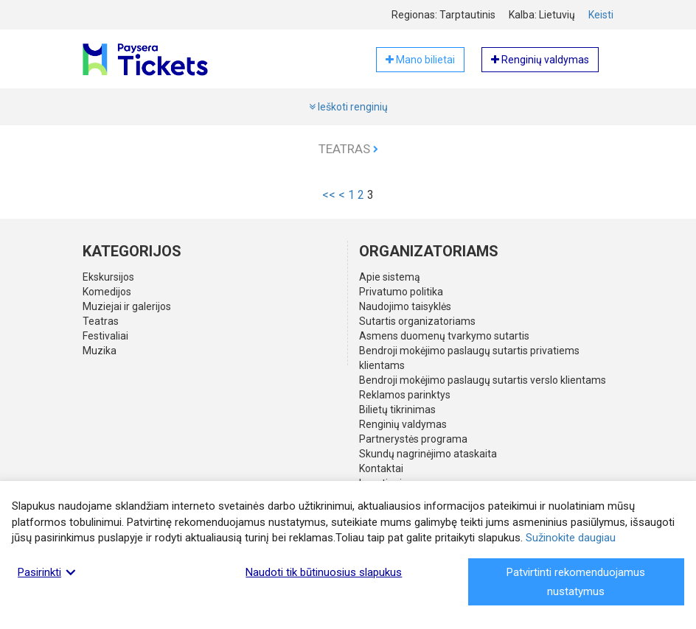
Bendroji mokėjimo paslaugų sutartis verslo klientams (482, 380)
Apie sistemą (389, 277)
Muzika (99, 350)
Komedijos (107, 292)
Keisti (600, 15)
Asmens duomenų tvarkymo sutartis (444, 336)
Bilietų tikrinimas (397, 409)
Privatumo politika (401, 292)
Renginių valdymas (403, 424)
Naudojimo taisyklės (405, 306)
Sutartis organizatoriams (417, 321)
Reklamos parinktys (404, 395)
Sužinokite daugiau (571, 537)
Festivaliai (105, 336)
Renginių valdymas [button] (540, 60)
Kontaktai (381, 468)
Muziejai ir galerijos (127, 306)
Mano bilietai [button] (420, 60)
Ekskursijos (108, 277)
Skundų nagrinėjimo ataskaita (428, 454)
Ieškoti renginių (348, 107)
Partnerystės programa (413, 439)
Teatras (348, 148)
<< (328, 195)
